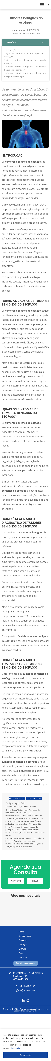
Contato (23, 957)
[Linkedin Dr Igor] (23, 1000)
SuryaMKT (33, 1011)
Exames (22, 949)
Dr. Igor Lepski (25, 936)
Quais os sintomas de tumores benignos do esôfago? (25, 62)
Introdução (11, 50)
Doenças (23, 944)
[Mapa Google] (28, 976)
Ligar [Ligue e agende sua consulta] (35, 881)
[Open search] (48, 4)
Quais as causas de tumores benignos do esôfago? (24, 55)
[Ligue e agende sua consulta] (27, 986)
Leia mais (15, 1048)
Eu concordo (25, 1055)
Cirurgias (23, 940)
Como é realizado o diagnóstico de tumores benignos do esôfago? (25, 68)
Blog (21, 953)
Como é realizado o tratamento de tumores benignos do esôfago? (25, 75)
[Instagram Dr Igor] (27, 1000)
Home (21, 932)
